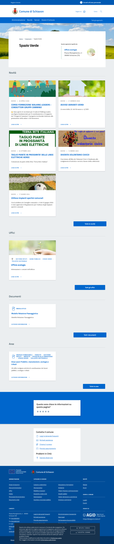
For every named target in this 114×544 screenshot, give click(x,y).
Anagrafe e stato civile (40, 494)
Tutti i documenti (90, 335)
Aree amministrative (15, 488)
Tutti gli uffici (90, 287)
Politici (11, 494)
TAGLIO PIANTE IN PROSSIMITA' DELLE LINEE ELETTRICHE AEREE (32, 156)
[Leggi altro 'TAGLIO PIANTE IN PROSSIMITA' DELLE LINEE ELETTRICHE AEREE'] (16, 168)
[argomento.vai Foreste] (38, 355)
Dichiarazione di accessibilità (66, 520)
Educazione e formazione (65, 485)
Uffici (10, 491)
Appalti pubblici (62, 494)
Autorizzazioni (38, 497)
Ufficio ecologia (70, 49)
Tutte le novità (90, 224)
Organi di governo (14, 485)
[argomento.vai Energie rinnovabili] (24, 355)
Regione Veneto (15, 2)
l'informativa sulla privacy (48, 540)
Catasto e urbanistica (40, 485)
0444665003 (15, 518)
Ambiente (61, 488)
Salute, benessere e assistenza (67, 497)
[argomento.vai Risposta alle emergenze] (42, 356)
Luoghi (85, 500)
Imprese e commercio (64, 500)
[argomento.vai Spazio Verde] (47, 259)
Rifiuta (82, 528)
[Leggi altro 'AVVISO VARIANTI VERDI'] (66, 124)
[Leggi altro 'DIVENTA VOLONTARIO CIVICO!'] (66, 168)
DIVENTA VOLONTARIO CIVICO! (75, 154)
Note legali (61, 517)
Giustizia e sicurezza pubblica (42, 500)
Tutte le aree (94, 386)
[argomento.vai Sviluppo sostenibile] (19, 261)
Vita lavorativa (38, 488)
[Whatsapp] (84, 11)
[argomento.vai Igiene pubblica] (35, 259)
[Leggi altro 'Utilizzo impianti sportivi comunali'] (16, 213)
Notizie (85, 485)
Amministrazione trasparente (67, 514)
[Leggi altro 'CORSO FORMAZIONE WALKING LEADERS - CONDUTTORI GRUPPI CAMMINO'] (16, 124)
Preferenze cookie (56, 538)
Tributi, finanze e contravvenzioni (68, 491)
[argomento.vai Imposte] (27, 356)
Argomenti (28, 39)
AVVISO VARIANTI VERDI (72, 104)
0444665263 (15, 521)
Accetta (82, 532)
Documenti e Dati (14, 500)
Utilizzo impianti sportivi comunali (27, 198)
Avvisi (85, 488)
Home (21, 39)
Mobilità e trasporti (39, 491)
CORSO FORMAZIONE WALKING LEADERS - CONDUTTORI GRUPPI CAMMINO (31, 106)
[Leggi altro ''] (16, 277)
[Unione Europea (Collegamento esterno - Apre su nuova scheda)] (18, 472)
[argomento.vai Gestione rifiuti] (22, 259)
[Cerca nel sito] (101, 11)
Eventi (85, 503)
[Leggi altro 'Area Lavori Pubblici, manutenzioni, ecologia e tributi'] (20, 377)
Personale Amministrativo (17, 497)
